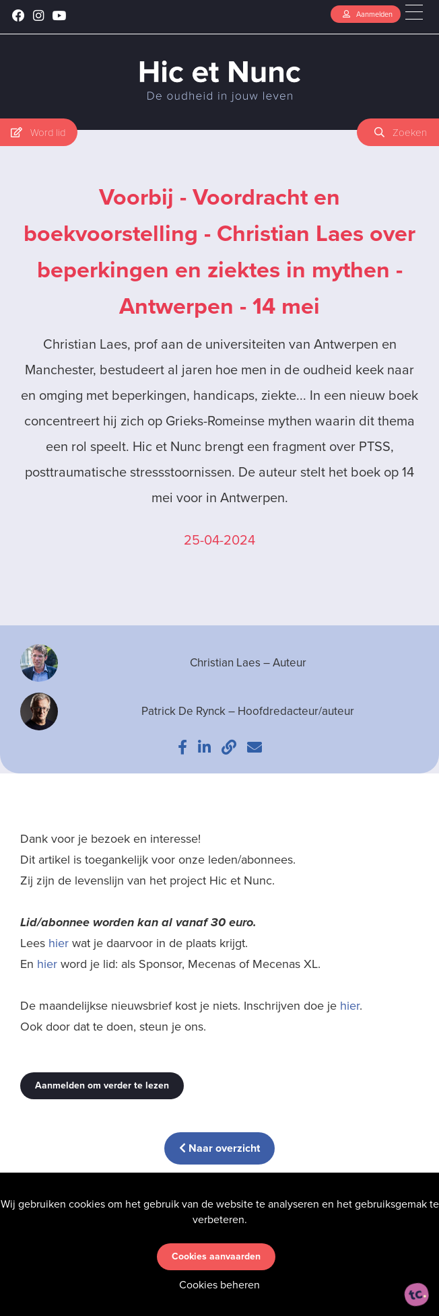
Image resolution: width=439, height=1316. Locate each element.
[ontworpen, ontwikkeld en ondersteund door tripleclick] (417, 1294)
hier (58, 943)
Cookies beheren (219, 1284)
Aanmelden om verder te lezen (102, 1085)
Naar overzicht (219, 1148)
